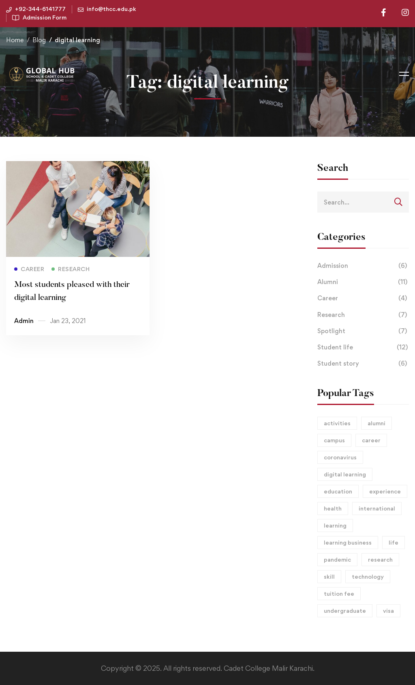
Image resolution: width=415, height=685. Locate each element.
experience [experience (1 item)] (385, 491)
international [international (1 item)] (377, 508)
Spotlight (363, 331)
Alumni (363, 282)
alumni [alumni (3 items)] (376, 423)
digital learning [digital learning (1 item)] (345, 474)
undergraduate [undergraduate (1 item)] (345, 610)
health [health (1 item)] (333, 508)
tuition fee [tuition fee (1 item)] (339, 593)
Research (363, 315)
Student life (363, 347)
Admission (363, 266)
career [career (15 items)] (371, 440)
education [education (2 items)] (338, 491)
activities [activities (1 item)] (337, 423)
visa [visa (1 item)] (388, 610)
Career (363, 298)
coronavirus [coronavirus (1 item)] (340, 457)
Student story (363, 363)
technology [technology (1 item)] (368, 576)
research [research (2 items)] (380, 559)
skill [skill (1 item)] (329, 576)
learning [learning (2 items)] (335, 525)
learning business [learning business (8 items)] (348, 542)
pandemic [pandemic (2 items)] (337, 559)
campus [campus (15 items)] (334, 440)
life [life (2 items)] (393, 542)
